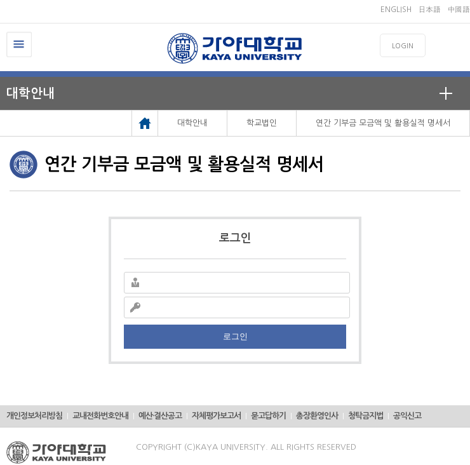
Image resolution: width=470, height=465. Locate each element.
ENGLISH (396, 9)
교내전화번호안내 (100, 416)
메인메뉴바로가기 (0, 0)
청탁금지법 (365, 416)
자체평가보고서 (216, 416)
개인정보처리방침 (34, 416)
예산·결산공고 (160, 416)
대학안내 (30, 93)
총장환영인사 (317, 416)
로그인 (235, 336)
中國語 (458, 9)
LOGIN (402, 46)
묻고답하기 (268, 416)
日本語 (429, 9)
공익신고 (407, 416)
